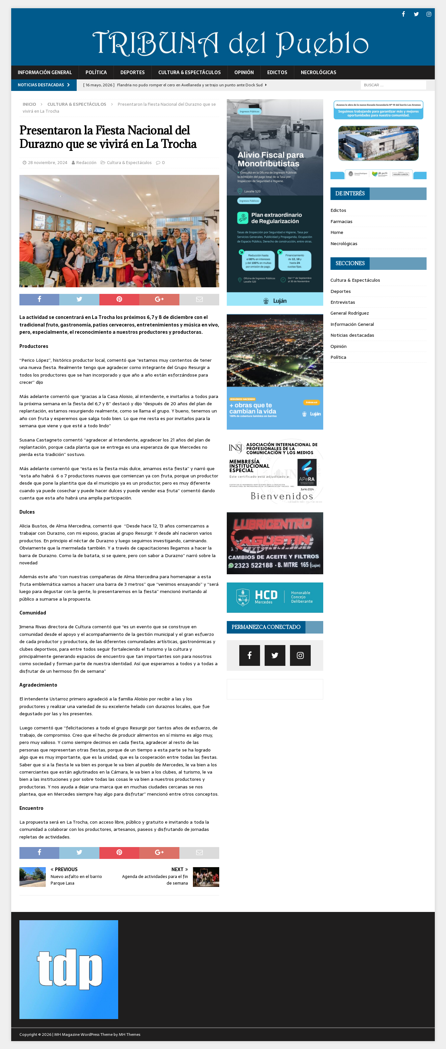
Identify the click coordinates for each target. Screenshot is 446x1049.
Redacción (86, 161)
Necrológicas (318, 71)
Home (336, 232)
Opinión (244, 71)
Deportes (132, 71)
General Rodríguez (349, 312)
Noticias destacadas (352, 334)
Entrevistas (342, 301)
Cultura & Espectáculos (189, 71)
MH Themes (129, 1034)
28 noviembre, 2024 (47, 161)
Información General (45, 71)
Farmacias (341, 220)
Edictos (277, 71)
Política (96, 71)
